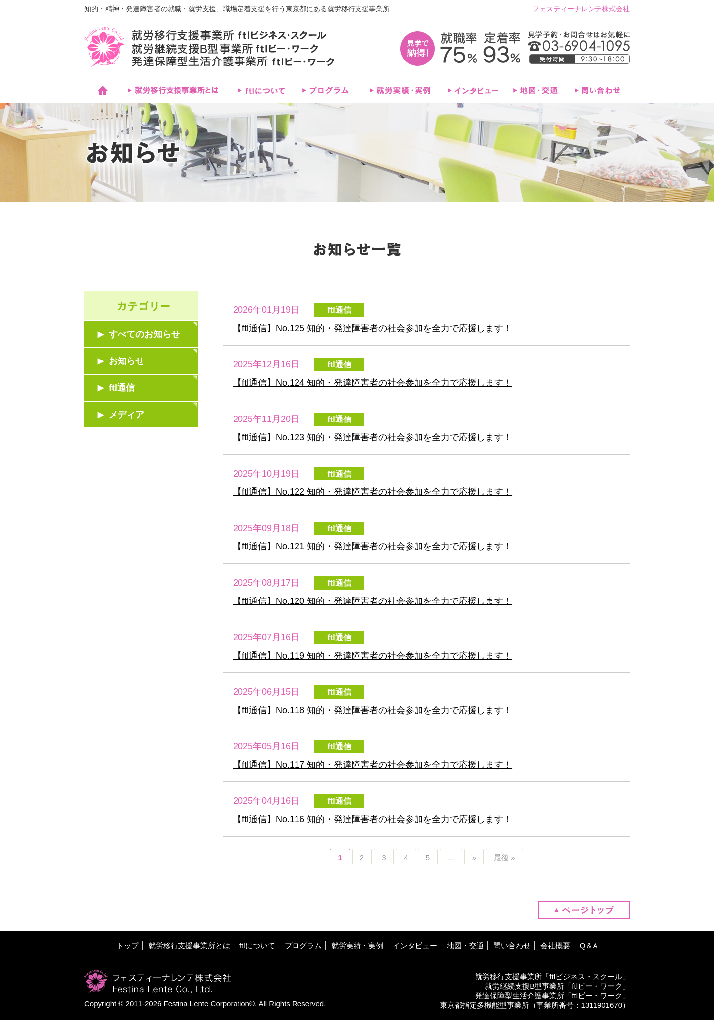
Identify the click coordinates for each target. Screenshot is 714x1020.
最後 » (504, 857)
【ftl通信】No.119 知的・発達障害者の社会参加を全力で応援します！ (372, 655)
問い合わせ (512, 945)
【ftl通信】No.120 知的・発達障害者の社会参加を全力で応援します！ (372, 601)
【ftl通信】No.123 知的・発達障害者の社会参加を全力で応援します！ (372, 437)
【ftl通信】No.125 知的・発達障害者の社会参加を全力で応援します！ (372, 328)
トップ (128, 945)
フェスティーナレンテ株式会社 (581, 9)
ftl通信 (122, 388)
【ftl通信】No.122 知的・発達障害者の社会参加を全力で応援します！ (372, 492)
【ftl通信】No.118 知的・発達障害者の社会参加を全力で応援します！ (372, 710)
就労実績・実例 (357, 945)
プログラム (303, 945)
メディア (126, 415)
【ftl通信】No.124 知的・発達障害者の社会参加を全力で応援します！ (372, 383)
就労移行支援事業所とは (189, 945)
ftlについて (257, 945)
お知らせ (126, 361)
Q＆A (589, 945)
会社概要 (555, 945)
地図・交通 (465, 945)
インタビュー (415, 945)
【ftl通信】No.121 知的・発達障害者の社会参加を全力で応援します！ (372, 546)
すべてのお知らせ (144, 334)
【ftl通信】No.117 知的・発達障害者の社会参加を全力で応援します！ (372, 765)
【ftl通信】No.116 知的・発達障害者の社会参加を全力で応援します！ (372, 819)
